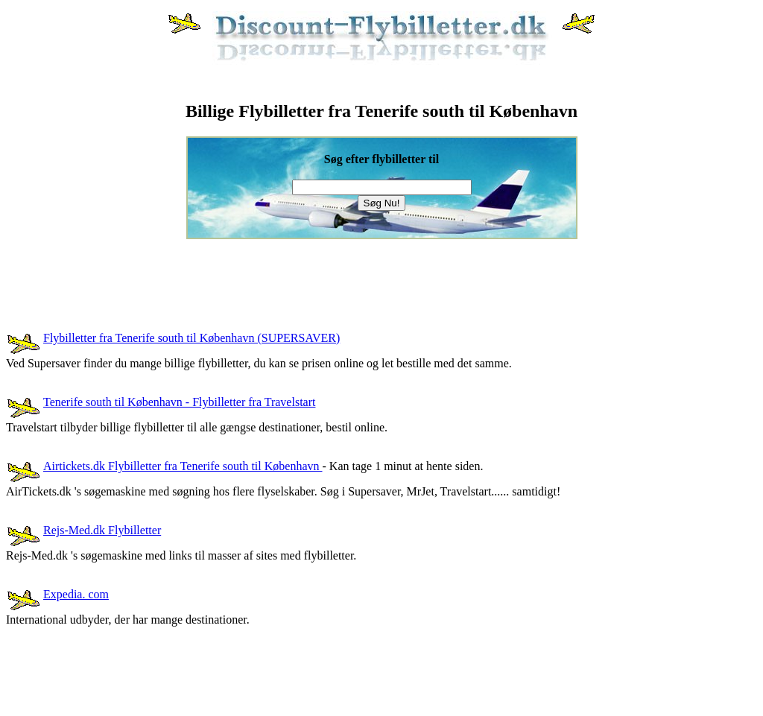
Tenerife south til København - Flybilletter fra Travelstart (179, 402)
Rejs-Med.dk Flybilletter (102, 530)
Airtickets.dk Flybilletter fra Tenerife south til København (183, 466)
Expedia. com (76, 594)
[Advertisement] (277, 272)
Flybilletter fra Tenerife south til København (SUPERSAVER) (191, 338)
